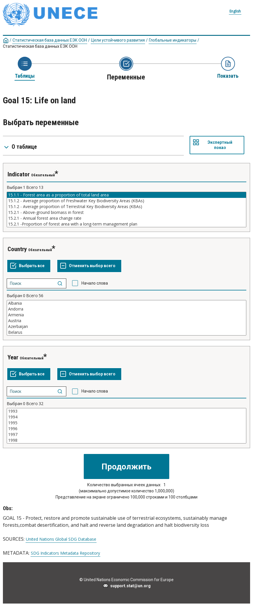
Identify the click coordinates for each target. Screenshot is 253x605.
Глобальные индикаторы (172, 40)
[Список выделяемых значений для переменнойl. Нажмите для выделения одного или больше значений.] (126, 209)
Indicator (19, 174)
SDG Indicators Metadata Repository (65, 553)
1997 (126, 434)
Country (17, 249)
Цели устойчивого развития (118, 40)
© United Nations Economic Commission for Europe (126, 579)
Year (13, 357)
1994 (126, 417)
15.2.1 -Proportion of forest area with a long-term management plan (126, 224)
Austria (126, 321)
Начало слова (94, 283)
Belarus (126, 332)
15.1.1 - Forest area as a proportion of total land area (126, 195)
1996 (126, 429)
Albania (126, 303)
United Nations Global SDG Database (61, 539)
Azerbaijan (126, 326)
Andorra (126, 309)
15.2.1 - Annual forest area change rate (126, 218)
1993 (126, 411)
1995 (126, 423)
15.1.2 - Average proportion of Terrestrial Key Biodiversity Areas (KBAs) (126, 207)
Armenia (126, 315)
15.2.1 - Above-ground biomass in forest (126, 212)
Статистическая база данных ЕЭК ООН (50, 40)
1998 (126, 440)
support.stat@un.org (127, 585)
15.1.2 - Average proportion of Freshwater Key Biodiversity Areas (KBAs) (126, 201)
